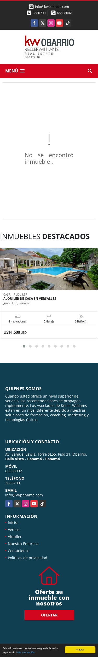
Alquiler (15, 536)
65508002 (64, 12)
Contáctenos (19, 550)
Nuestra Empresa (23, 543)
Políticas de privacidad (27, 557)
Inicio (12, 522)
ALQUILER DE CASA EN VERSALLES (29, 298)
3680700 (39, 12)
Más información (25, 652)
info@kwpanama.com (24, 494)
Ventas (14, 529)
